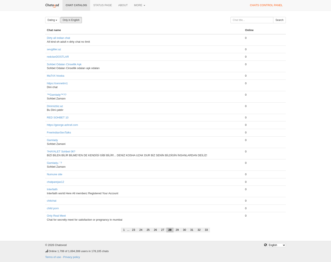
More (139, 5)
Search (279, 20)
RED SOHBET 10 (57, 117)
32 (199, 229)
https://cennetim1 (57, 83)
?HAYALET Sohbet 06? (61, 151)
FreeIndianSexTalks (59, 132)
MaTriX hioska (55, 75)
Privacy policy (71, 257)
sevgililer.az (54, 49)
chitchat (51, 200)
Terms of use (53, 257)
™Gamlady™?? (56, 94)
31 (191, 229)
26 (155, 229)
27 (162, 229)
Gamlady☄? (54, 162)
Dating (52, 20)
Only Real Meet (56, 215)
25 (148, 229)
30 (184, 229)
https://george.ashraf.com (62, 124)
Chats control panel (266, 5)
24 (140, 229)
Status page (102, 5)
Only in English (71, 20)
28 (169, 229)
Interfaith (52, 189)
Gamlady (52, 140)
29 (177, 229)
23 (133, 229)
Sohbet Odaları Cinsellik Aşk (64, 64)
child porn (53, 208)
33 (206, 229)
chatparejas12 (55, 181)
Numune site (54, 174)
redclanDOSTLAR (58, 56)
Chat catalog (76, 5)
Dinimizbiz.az (55, 106)
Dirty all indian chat (58, 37)
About (123, 5)
